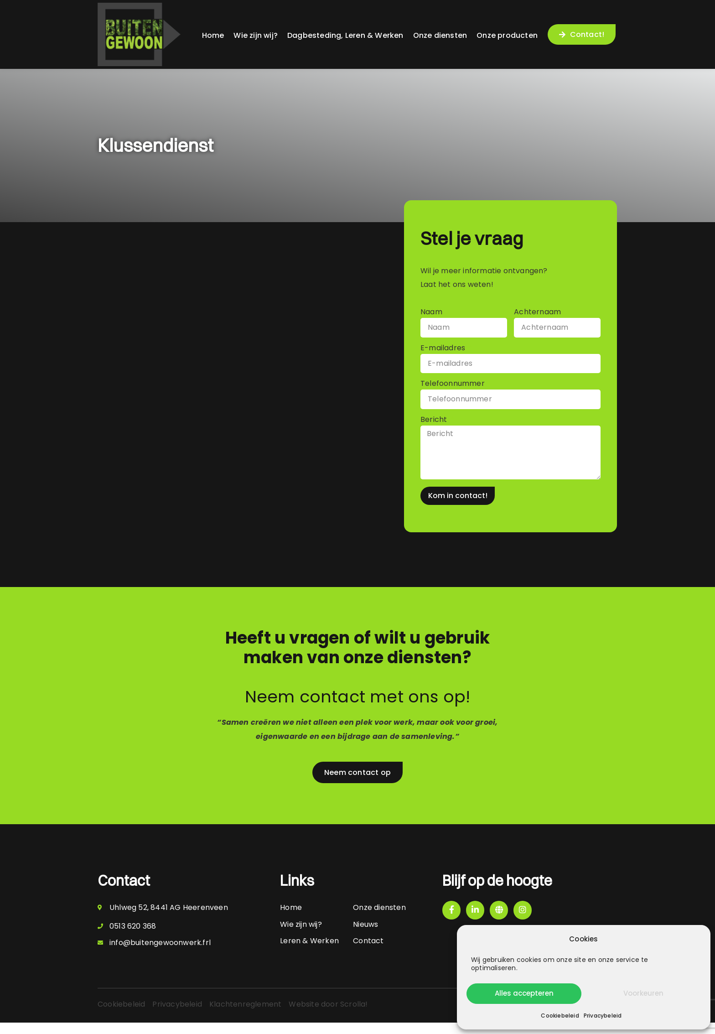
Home (213, 35)
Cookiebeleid (560, 1015)
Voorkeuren (643, 993)
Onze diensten (440, 35)
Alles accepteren (524, 993)
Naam (431, 312)
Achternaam (537, 312)
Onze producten (507, 35)
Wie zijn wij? (255, 35)
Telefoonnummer (452, 388)
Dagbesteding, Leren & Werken (345, 35)
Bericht (434, 425)
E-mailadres (443, 350)
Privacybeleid (603, 1015)
